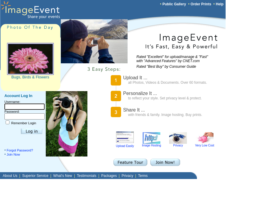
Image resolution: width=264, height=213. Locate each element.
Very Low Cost (204, 144)
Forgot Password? (20, 150)
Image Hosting (151, 144)
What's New (62, 176)
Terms (143, 176)
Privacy (178, 144)
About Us (10, 176)
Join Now (13, 154)
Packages (109, 176)
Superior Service (35, 176)
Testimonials (86, 176)
